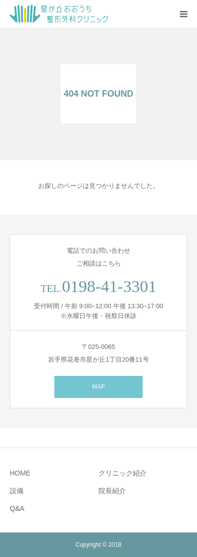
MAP (98, 386)
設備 (17, 491)
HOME (20, 473)
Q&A (17, 508)
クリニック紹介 (122, 473)
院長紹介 (112, 491)
